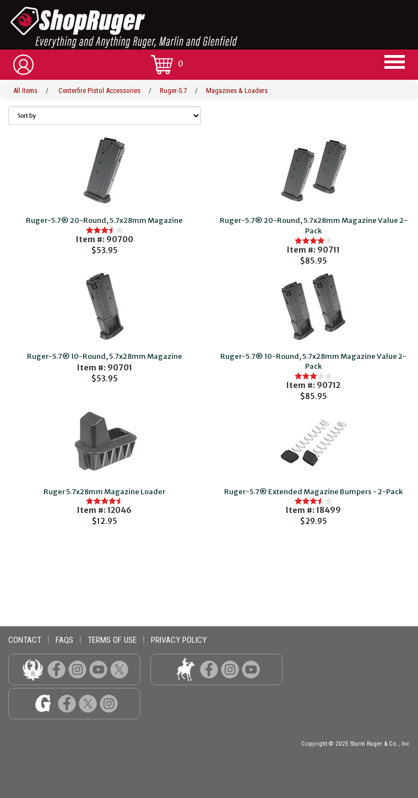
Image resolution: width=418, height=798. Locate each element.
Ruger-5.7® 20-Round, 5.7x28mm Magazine (104, 220)
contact (24, 640)
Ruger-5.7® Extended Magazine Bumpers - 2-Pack (313, 491)
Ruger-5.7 (173, 90)
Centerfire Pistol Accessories (99, 90)
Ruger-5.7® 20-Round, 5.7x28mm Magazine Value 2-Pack (314, 226)
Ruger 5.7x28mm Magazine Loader (104, 491)
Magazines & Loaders (237, 90)
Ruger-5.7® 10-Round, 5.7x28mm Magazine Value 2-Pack (313, 361)
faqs (64, 640)
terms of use (112, 640)
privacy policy (179, 640)
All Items (25, 90)
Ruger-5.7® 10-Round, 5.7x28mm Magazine (104, 356)
